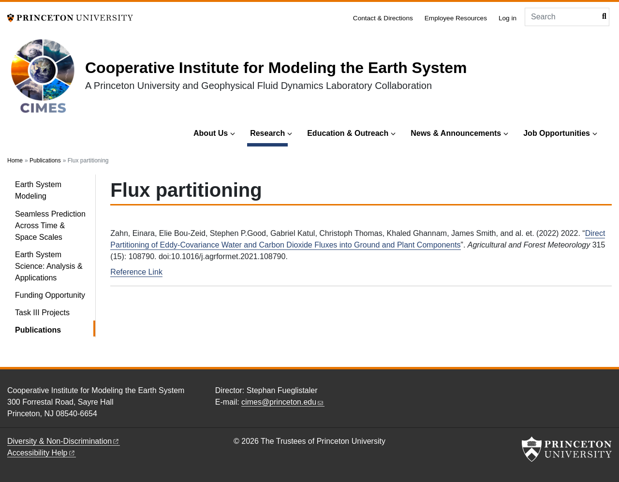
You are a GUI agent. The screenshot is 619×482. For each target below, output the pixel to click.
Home (15, 160)
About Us (210, 133)
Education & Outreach (347, 133)
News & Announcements (456, 133)
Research (269, 132)
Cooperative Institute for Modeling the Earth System (276, 67)
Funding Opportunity (50, 295)
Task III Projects (42, 312)
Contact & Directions (383, 18)
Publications (45, 160)
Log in (507, 18)
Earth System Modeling (38, 190)
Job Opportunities (556, 133)
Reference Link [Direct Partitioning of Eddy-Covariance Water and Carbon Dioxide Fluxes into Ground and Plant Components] (136, 272)
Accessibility (41, 453)
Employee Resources (456, 18)
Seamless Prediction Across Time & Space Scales (50, 225)
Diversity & (63, 441)
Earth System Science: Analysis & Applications (49, 266)
